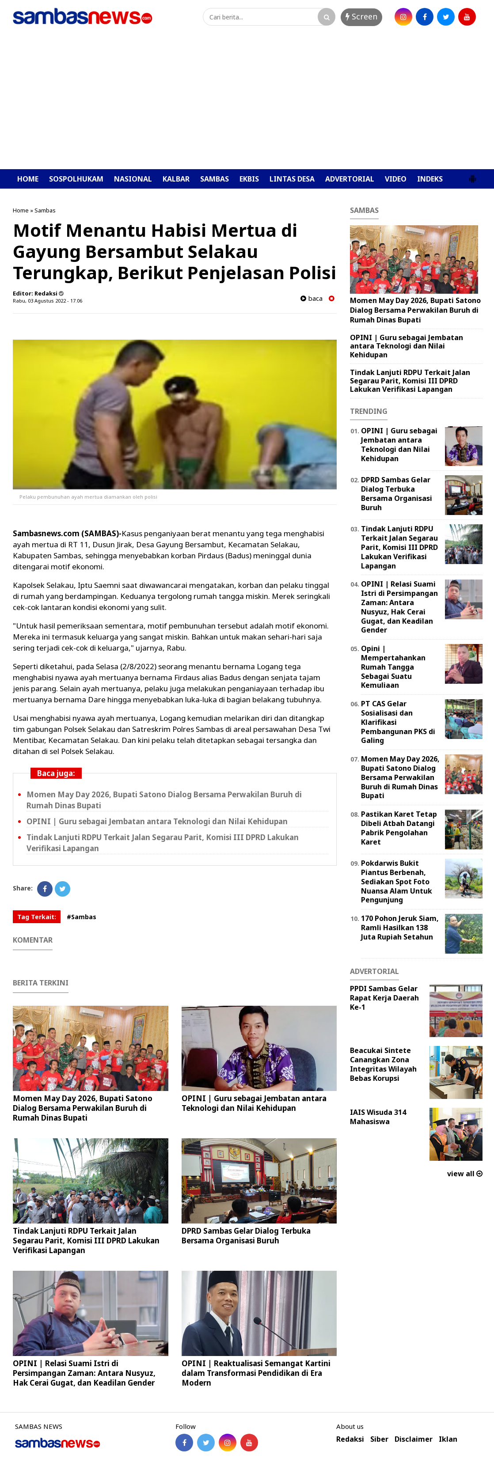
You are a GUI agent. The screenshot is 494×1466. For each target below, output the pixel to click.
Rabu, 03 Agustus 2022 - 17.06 (47, 300)
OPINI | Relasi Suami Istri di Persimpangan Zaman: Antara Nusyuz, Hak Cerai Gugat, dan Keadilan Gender (84, 1373)
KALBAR (176, 179)
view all (465, 1173)
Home (21, 210)
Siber (379, 1439)
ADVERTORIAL (349, 179)
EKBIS (249, 179)
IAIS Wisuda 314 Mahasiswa (378, 1116)
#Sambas (81, 917)
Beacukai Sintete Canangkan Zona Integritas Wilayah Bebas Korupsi (383, 1064)
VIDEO (396, 179)
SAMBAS (214, 179)
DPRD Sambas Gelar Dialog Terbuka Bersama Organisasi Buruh (246, 1236)
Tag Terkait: (36, 917)
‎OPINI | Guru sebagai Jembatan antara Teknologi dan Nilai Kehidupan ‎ (158, 821)
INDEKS (430, 179)
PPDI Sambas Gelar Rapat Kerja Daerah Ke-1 (384, 998)
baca (311, 298)
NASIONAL (133, 179)
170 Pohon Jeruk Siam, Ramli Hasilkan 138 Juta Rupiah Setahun (400, 927)
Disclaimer (414, 1439)
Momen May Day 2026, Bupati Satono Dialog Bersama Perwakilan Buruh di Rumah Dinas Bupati (82, 1108)
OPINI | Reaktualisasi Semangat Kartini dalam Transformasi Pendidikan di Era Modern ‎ (256, 1373)
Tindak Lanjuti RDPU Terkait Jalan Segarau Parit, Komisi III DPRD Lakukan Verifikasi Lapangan (86, 1240)
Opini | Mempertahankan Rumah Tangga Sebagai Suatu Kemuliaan (393, 667)
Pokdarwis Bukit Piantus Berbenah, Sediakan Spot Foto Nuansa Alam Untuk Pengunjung (396, 881)
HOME (27, 179)
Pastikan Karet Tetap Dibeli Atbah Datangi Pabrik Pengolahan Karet (399, 827)
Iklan (448, 1439)
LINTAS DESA (292, 179)
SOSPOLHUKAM (76, 179)
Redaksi (350, 1439)
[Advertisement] (247, 103)
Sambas (45, 210)
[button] (472, 175)
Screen (361, 16)
